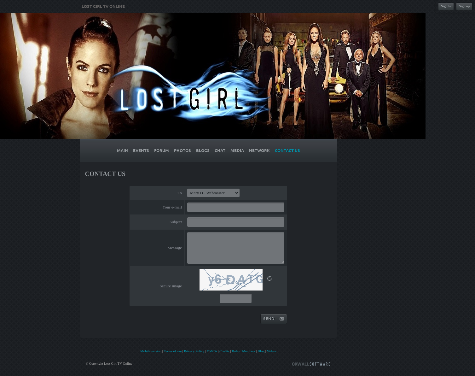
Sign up (464, 6)
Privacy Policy (194, 351)
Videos (272, 351)
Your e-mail (172, 207)
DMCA (212, 351)
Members (248, 351)
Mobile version (150, 351)
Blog (261, 351)
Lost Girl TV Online (103, 6)
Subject (176, 222)
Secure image (171, 286)
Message (175, 247)
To (179, 193)
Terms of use (173, 351)
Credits (224, 351)
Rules (236, 351)
